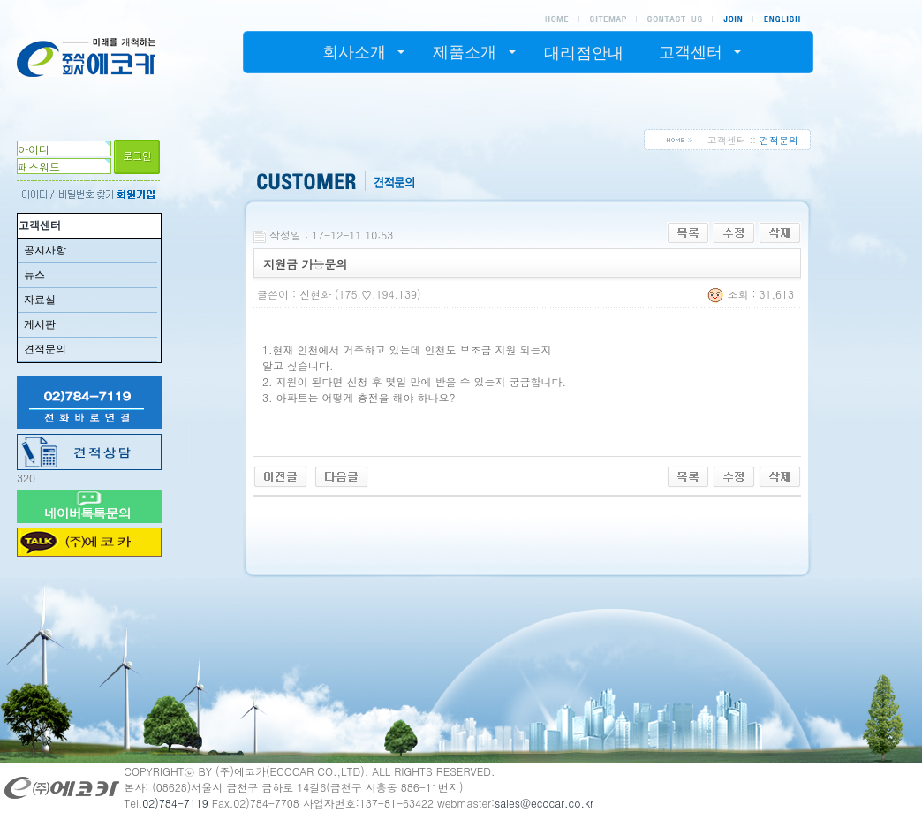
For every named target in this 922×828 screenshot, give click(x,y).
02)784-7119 (175, 802)
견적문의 (45, 349)
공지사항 (45, 250)
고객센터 (40, 225)
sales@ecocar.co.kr (544, 802)
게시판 (40, 324)
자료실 (40, 299)
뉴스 (34, 275)
